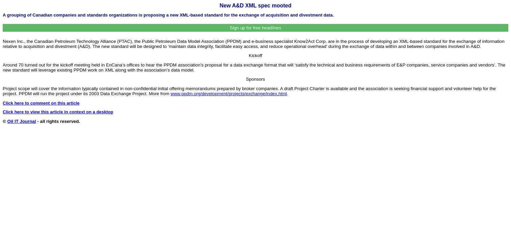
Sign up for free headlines (255, 27)
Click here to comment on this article (41, 103)
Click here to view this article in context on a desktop (58, 111)
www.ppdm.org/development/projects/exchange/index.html (229, 93)
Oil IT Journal (21, 121)
